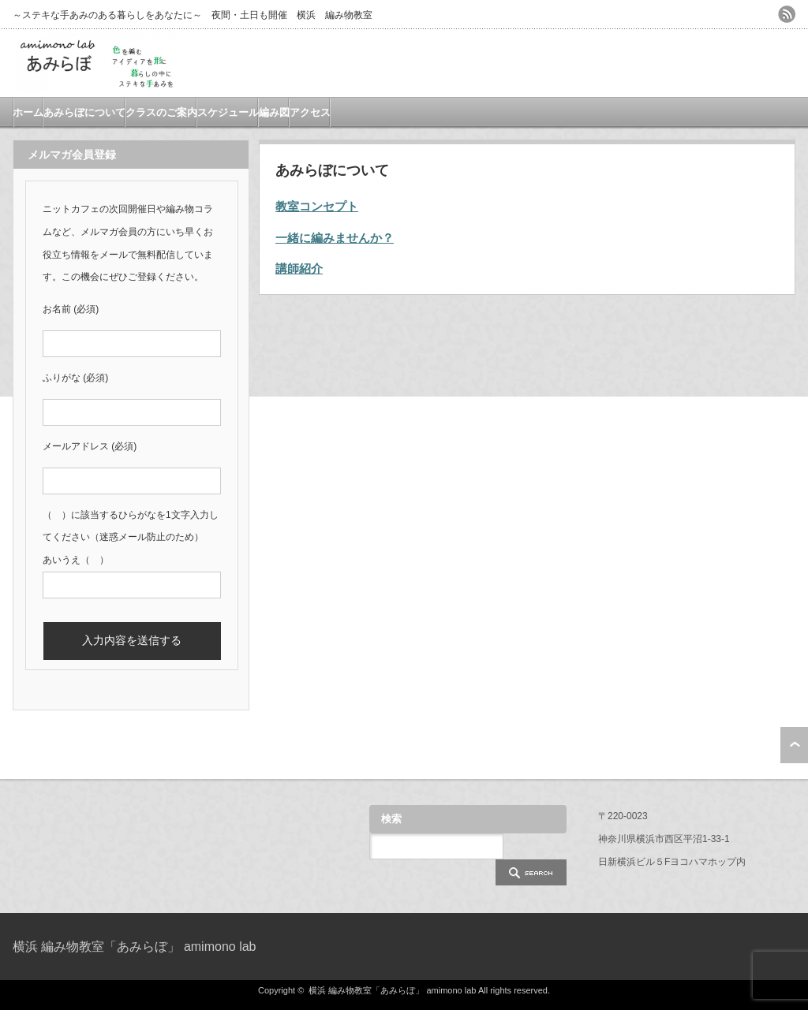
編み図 (274, 112)
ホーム (28, 112)
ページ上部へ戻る (794, 745)
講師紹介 (299, 268)
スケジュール (228, 112)
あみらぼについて (84, 112)
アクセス (310, 112)
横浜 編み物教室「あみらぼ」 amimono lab (134, 946)
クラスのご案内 (161, 112)
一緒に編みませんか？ (334, 237)
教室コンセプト (316, 206)
